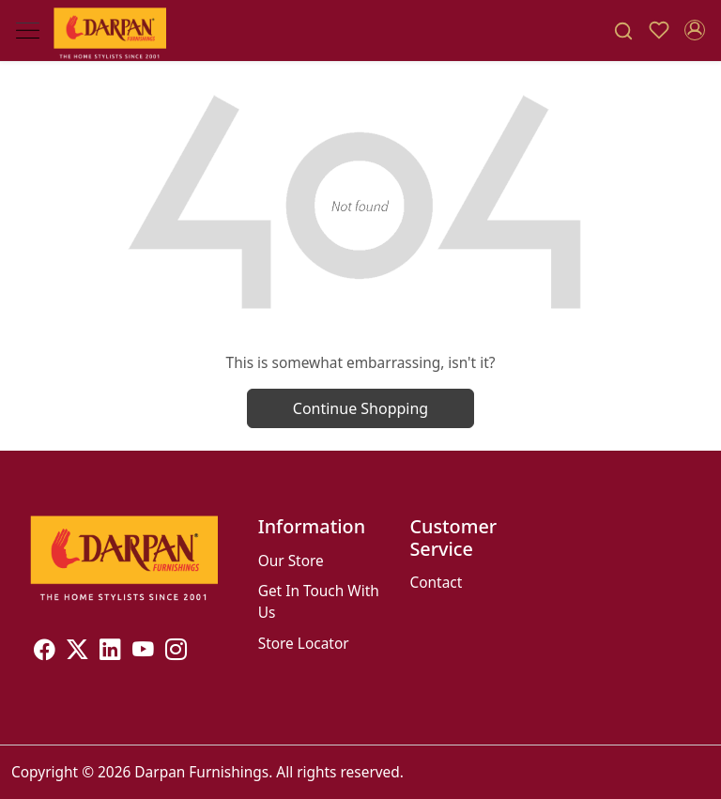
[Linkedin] (110, 652)
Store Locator (303, 643)
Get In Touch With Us (318, 601)
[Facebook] (44, 652)
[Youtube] (143, 652)
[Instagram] (176, 652)
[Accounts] (695, 30)
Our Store (291, 560)
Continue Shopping (360, 408)
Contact (435, 582)
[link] (623, 31)
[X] (77, 652)
